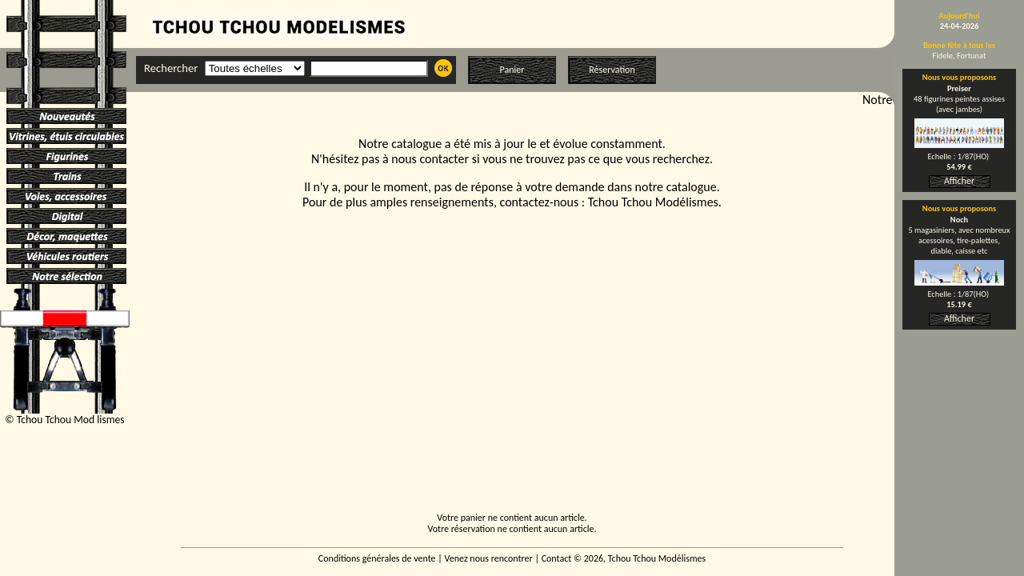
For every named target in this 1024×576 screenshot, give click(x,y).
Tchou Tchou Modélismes (653, 202)
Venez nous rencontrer (489, 558)
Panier (512, 69)
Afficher (959, 180)
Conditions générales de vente (377, 558)
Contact (557, 558)
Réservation (611, 69)
